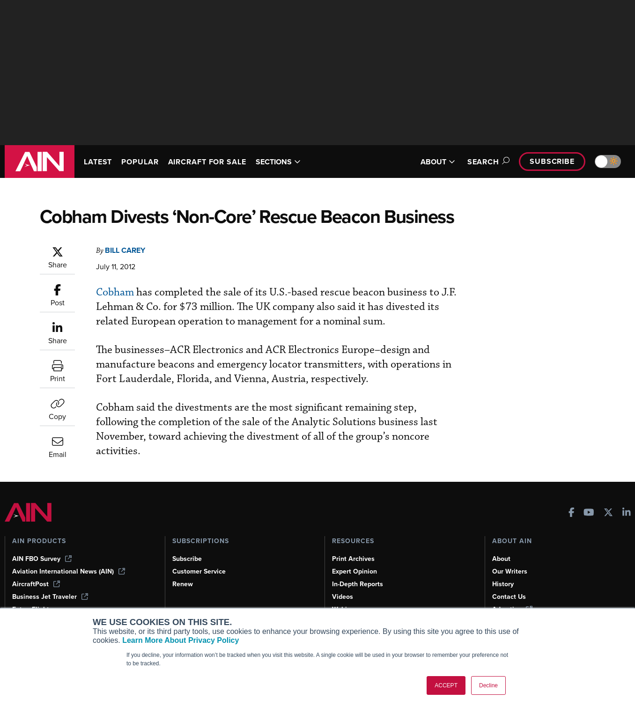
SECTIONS (278, 161)
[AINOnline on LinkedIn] (626, 513)
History (503, 584)
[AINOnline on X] (608, 513)
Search (487, 162)
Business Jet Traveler (50, 597)
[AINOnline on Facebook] (572, 513)
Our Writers (509, 571)
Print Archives (353, 559)
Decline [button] (488, 685)
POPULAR (139, 161)
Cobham (115, 292)
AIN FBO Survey (42, 559)
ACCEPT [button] (446, 685)
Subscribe (552, 161)
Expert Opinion (354, 571)
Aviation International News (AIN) (68, 571)
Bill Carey (125, 250)
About (501, 559)
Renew (182, 584)
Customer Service (199, 571)
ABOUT (438, 161)
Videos (342, 597)
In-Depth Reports (357, 584)
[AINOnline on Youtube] (588, 513)
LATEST (98, 161)
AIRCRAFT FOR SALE (207, 161)
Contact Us (509, 597)
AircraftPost (36, 584)
